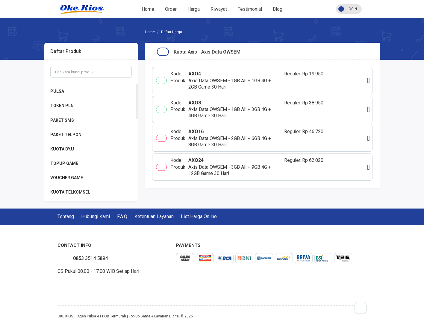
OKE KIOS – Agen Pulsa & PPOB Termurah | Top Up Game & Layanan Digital (118, 316)
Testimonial (250, 9)
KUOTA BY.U (62, 149)
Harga (193, 9)
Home (148, 9)
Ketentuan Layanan (154, 216)
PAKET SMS (62, 120)
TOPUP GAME (64, 163)
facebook (57, 285)
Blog (277, 9)
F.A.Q (122, 216)
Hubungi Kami (95, 216)
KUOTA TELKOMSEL (70, 192)
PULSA (57, 91)
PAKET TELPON (65, 134)
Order (171, 9)
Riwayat (219, 9)
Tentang (65, 216)
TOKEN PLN (62, 105)
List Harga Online (199, 216)
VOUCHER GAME (66, 177)
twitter (62, 285)
